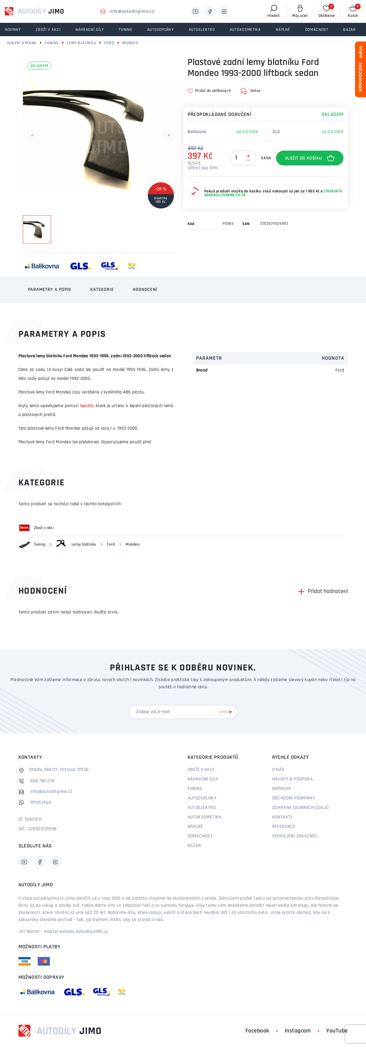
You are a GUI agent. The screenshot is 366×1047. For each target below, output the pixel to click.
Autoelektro (202, 807)
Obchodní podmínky (293, 798)
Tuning (51, 43)
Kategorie (102, 289)
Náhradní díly (203, 779)
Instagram (298, 1031)
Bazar (194, 845)
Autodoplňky (202, 798)
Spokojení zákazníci (295, 836)
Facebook (257, 1031)
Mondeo (130, 43)
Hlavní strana (22, 43)
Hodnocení (145, 289)
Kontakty (282, 817)
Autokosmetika (204, 817)
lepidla (87, 406)
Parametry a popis (50, 289)
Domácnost (200, 836)
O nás (278, 769)
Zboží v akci (201, 769)
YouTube (337, 1031)
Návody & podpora (292, 779)
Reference (284, 826)
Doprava (281, 788)
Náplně (195, 826)
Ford (109, 43)
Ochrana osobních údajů (300, 807)
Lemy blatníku (81, 43)
